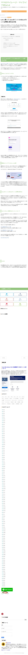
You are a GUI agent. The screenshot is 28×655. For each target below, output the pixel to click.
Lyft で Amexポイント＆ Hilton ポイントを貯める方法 (11, 36)
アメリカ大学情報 (15, 398)
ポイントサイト (20, 400)
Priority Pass (6, 398)
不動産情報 (17, 403)
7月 (2, 450)
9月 (2, 424)
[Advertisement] (12, 55)
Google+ (6, 299)
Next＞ (25, 357)
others (3, 398)
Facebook (20, 294)
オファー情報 (22, 398)
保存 (21, 403)
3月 (2, 413)
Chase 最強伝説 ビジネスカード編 (6, 230)
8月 (2, 426)
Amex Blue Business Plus (5, 237)
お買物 (3, 400)
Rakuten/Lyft (14, 179)
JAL (19, 396)
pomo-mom (9, 642)
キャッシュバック (7, 400)
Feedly (20, 304)
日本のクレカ (4, 403)
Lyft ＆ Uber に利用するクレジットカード (11, 46)
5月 (2, 409)
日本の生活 (8, 403)
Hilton (11, 396)
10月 (3, 422)
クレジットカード (14, 400)
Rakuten (11, 398)
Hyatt (14, 396)
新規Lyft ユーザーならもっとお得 (9, 43)
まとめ (5, 47)
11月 (3, 420)
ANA (5, 396)
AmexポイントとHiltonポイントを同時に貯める (11, 44)
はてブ (20, 299)
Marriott (23, 396)
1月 (2, 461)
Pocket (6, 304)
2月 (2, 415)
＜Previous (3, 357)
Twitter (6, 294)
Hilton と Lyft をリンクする (8, 38)
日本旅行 (13, 403)
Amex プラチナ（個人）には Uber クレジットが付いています (11, 63)
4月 (2, 411)
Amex (3, 396)
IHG (17, 396)
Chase (8, 396)
